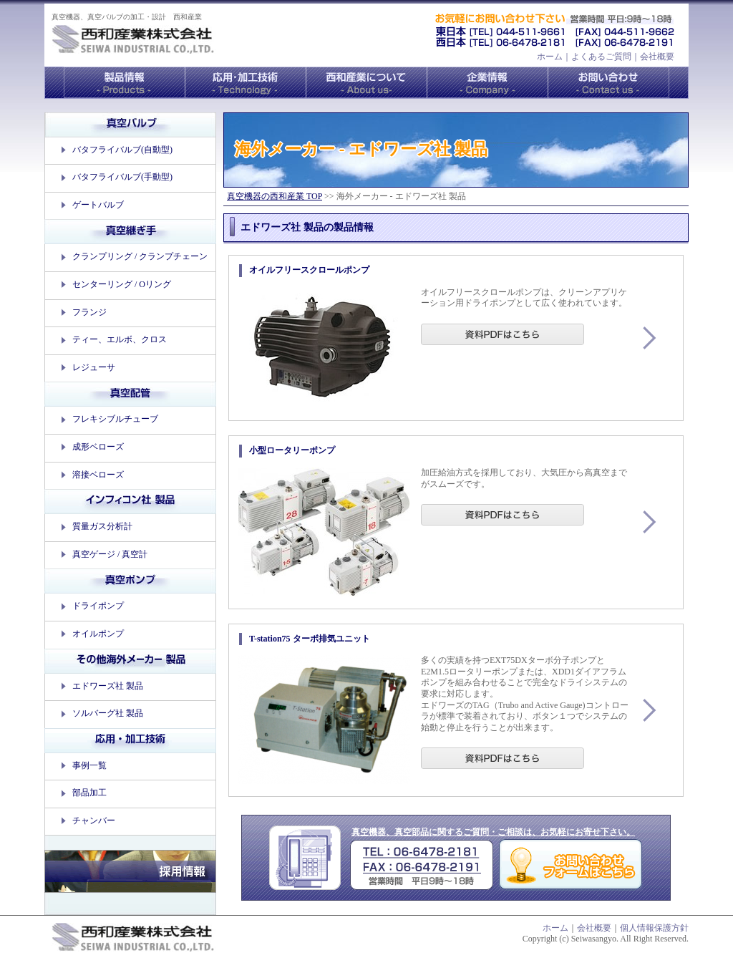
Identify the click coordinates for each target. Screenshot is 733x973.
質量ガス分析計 (102, 526)
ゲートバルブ (98, 205)
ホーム (550, 57)
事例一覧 (89, 765)
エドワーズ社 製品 (107, 686)
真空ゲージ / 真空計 (109, 554)
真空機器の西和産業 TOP (274, 196)
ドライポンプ (98, 606)
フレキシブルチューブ (115, 419)
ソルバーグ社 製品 (107, 713)
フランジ (89, 312)
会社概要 (657, 57)
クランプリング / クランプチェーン (140, 256)
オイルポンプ (98, 634)
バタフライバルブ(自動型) (122, 150)
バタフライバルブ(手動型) (122, 177)
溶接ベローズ (98, 475)
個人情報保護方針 (654, 928)
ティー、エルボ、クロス (119, 339)
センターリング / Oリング (121, 284)
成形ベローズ (98, 447)
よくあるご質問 (601, 57)
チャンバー (93, 820)
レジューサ (93, 367)
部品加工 (89, 793)
